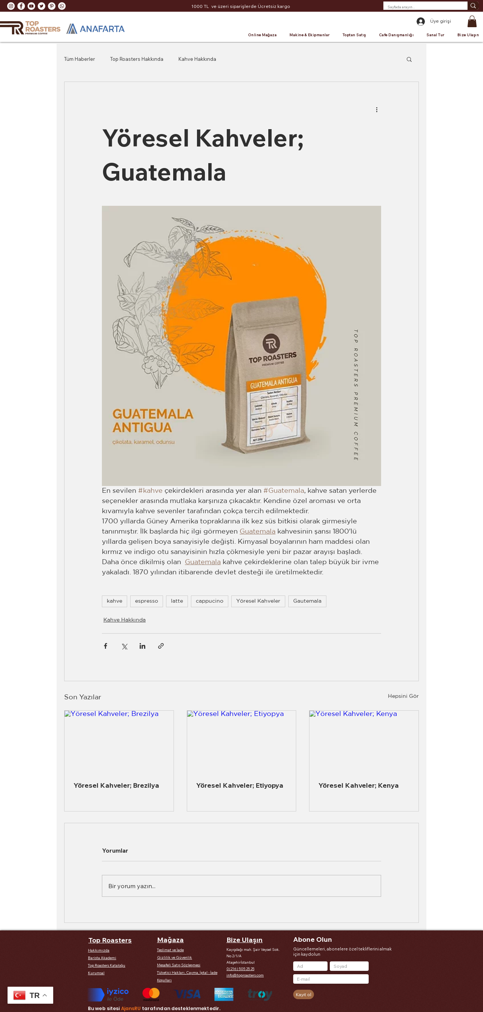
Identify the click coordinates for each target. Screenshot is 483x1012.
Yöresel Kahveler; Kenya (358, 785)
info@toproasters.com (245, 975)
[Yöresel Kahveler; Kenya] (363, 741)
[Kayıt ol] (303, 994)
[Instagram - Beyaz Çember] (11, 6)
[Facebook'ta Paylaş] (105, 645)
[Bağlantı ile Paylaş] (161, 645)
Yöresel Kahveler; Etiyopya (239, 785)
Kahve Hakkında (197, 59)
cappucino (209, 601)
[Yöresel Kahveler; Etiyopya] (241, 741)
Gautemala (307, 601)
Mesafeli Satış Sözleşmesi (178, 965)
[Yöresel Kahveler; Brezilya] (119, 741)
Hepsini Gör (403, 696)
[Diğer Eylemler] (376, 109)
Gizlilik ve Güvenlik (174, 957)
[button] (472, 21)
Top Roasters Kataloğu (106, 965)
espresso (146, 601)
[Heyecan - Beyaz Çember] (41, 6)
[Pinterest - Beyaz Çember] (51, 6)
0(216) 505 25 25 (240, 968)
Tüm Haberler (79, 59)
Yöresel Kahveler (258, 601)
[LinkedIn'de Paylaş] (142, 645)
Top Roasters (110, 940)
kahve (114, 601)
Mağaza (170, 939)
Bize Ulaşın (244, 939)
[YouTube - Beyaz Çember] (31, 6)
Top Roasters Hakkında (136, 59)
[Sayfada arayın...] (420, 7)
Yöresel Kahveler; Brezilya (116, 785)
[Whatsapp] (62, 6)
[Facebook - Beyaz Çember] (21, 6)
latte (177, 601)
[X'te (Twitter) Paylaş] (124, 645)
